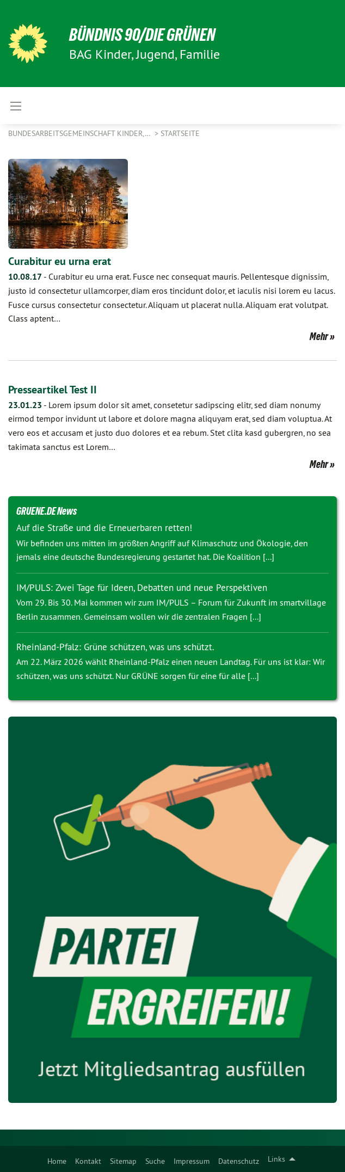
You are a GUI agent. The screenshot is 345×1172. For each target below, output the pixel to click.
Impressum (192, 1161)
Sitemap (123, 1161)
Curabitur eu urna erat (59, 261)
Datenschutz (238, 1161)
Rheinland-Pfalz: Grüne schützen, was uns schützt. (115, 647)
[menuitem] (56, 1159)
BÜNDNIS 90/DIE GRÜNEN (142, 35)
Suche (155, 1161)
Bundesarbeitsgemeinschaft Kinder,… (80, 133)
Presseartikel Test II (52, 390)
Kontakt (88, 1161)
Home (56, 1161)
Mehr (319, 336)
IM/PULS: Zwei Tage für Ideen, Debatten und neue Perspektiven (141, 588)
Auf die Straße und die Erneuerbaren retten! (104, 528)
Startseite (180, 133)
